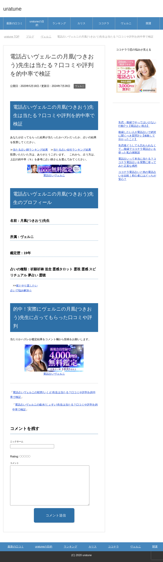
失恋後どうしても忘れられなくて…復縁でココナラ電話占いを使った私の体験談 (137, 149)
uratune (13, 8)
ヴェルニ (126, 23)
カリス (81, 23)
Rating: (14, 456)
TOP (11, 36)
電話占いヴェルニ (54, 175)
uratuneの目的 (36, 23)
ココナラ (103, 23)
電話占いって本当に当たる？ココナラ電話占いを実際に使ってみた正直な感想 (137, 163)
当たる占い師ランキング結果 (30, 149)
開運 (148, 23)
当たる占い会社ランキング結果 (72, 149)
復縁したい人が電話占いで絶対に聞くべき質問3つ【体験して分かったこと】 (137, 136)
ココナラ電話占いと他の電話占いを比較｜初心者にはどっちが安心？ (137, 176)
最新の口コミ (14, 23)
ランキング (59, 23)
